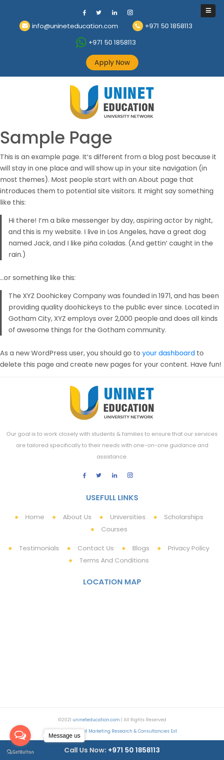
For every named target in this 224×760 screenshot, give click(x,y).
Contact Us (96, 548)
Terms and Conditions (114, 560)
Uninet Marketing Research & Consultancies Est (125, 731)
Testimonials (39, 548)
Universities (128, 516)
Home (34, 516)
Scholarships (183, 516)
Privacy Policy (188, 548)
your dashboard (168, 353)
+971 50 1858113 (168, 25)
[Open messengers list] (20, 735)
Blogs (140, 548)
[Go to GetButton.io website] (20, 751)
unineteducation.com (96, 720)
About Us (77, 516)
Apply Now (112, 62)
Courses (114, 529)
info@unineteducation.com (75, 25)
